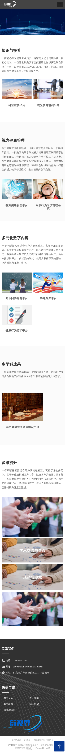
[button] (60, 4)
